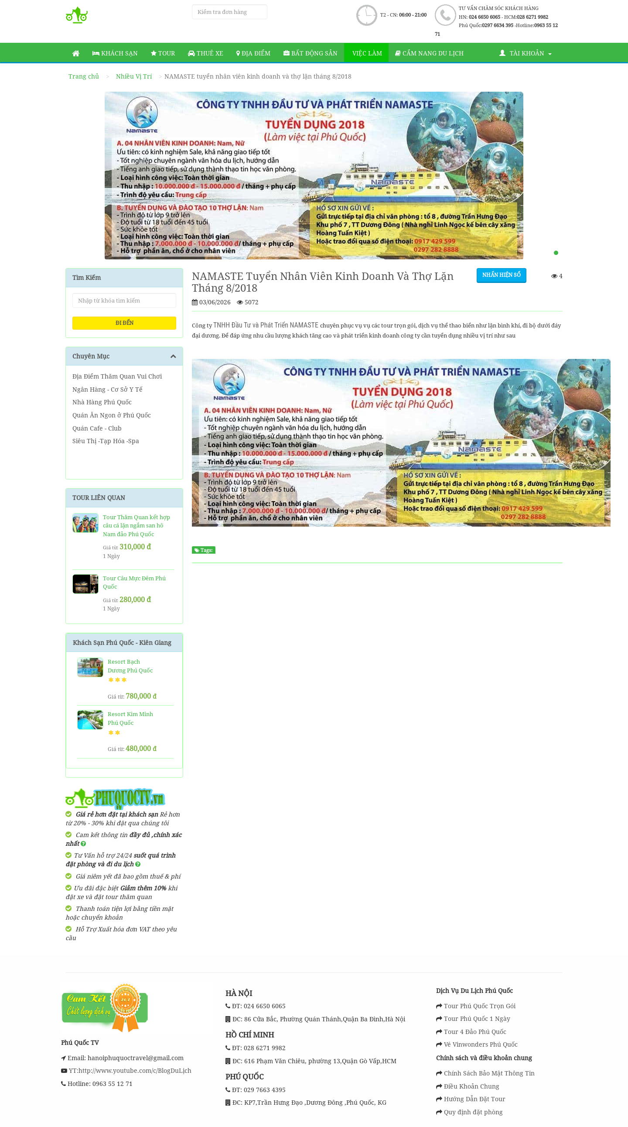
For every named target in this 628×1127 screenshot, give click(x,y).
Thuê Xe (205, 53)
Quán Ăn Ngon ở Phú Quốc (111, 415)
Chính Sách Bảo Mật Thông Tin (489, 1073)
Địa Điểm (253, 53)
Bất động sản (310, 53)
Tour (163, 53)
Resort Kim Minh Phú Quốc (130, 718)
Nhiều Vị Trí (134, 76)
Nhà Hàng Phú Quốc (102, 402)
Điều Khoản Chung (471, 1086)
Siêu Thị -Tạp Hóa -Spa (105, 441)
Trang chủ (83, 76)
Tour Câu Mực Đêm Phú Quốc (134, 582)
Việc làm (366, 53)
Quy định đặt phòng (473, 1112)
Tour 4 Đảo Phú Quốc (475, 1031)
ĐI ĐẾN (124, 323)
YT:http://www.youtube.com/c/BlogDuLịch (129, 1070)
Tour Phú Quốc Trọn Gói (479, 1006)
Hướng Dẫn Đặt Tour (474, 1099)
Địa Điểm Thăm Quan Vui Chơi (117, 376)
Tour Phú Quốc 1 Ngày (477, 1018)
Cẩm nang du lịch (429, 53)
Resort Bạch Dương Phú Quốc (130, 666)
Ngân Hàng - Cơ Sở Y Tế (107, 389)
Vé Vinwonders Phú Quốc (481, 1044)
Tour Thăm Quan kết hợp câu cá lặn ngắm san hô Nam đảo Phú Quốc (136, 525)
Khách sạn (115, 53)
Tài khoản (525, 53)
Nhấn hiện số (501, 275)
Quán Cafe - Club (97, 428)
